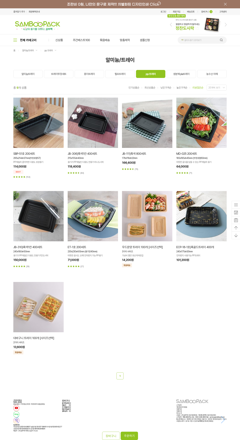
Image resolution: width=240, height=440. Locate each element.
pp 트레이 (48, 50)
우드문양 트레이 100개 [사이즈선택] (142, 247)
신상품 (59, 40)
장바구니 (206, 11)
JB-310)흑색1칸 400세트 (27, 247)
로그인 (163, 11)
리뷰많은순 (197, 87)
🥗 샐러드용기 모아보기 (191, 40)
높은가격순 (181, 87)
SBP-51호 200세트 (24, 153)
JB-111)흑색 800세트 (134, 153)
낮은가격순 (165, 87)
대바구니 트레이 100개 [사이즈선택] (33, 338)
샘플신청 (145, 40)
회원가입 (176, 11)
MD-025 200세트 (186, 153)
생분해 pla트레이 (181, 74)
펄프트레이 (120, 74)
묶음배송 (105, 40)
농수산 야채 (212, 74)
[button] (171, 24)
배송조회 (190, 11)
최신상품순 (149, 87)
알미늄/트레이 (28, 50)
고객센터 (223, 11)
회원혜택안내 (34, 11)
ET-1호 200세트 (77, 247)
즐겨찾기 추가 (19, 11)
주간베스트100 (81, 40)
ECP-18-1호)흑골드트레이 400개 (195, 247)
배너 (120, 4)
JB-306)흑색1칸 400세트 (82, 153)
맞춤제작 (125, 40)
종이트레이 (89, 74)
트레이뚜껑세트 (58, 74)
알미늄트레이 (28, 74)
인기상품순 (133, 87)
